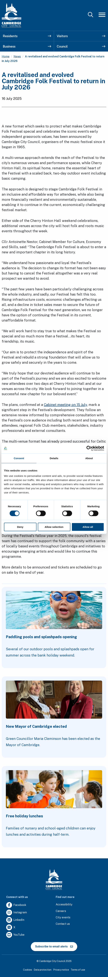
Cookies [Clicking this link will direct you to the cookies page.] (27, 969)
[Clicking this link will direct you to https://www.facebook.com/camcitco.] (16, 905)
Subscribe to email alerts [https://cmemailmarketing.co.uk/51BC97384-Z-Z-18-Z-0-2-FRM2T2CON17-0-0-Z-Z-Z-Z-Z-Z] (54, 946)
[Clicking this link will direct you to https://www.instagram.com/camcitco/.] (16, 913)
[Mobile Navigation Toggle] (102, 14)
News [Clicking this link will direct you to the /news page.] (17, 56)
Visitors (81, 36)
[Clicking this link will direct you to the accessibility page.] (64, 904)
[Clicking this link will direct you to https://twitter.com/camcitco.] (10, 927)
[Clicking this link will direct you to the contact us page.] (63, 923)
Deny (20, 526)
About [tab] (89, 458)
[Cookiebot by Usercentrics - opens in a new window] (89, 448)
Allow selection (54, 526)
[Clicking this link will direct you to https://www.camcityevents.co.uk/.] (63, 917)
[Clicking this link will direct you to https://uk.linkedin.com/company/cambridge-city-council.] (15, 920)
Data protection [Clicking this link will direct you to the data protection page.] (42, 969)
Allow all (88, 526)
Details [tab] (54, 458)
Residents (27, 36)
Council (81, 46)
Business (27, 46)
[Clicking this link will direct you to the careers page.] (61, 911)
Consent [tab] (19, 458)
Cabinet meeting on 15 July (65, 405)
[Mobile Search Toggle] (90, 14)
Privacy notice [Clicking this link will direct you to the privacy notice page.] (61, 969)
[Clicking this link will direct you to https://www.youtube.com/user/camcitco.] (15, 935)
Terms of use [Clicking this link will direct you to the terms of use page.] (78, 969)
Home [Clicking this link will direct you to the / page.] (5, 56)
